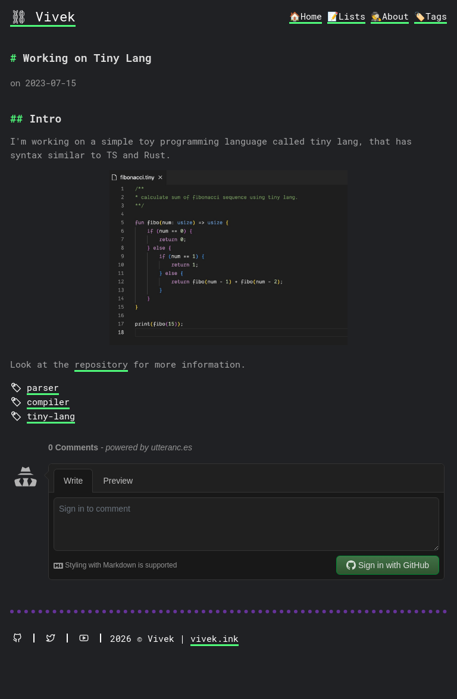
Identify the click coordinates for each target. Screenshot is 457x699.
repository (101, 364)
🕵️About (390, 16)
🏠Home (305, 16)
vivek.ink (214, 638)
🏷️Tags (430, 16)
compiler (48, 402)
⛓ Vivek (43, 16)
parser (43, 387)
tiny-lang (51, 416)
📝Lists (346, 16)
